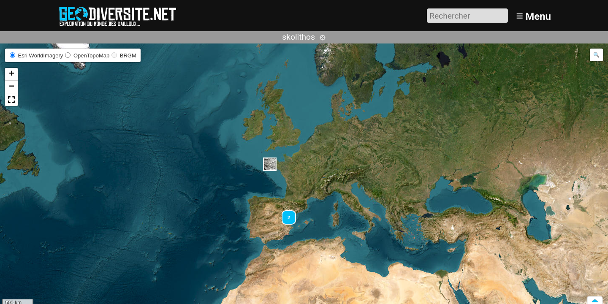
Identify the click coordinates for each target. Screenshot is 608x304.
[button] (270, 164)
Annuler (322, 37)
